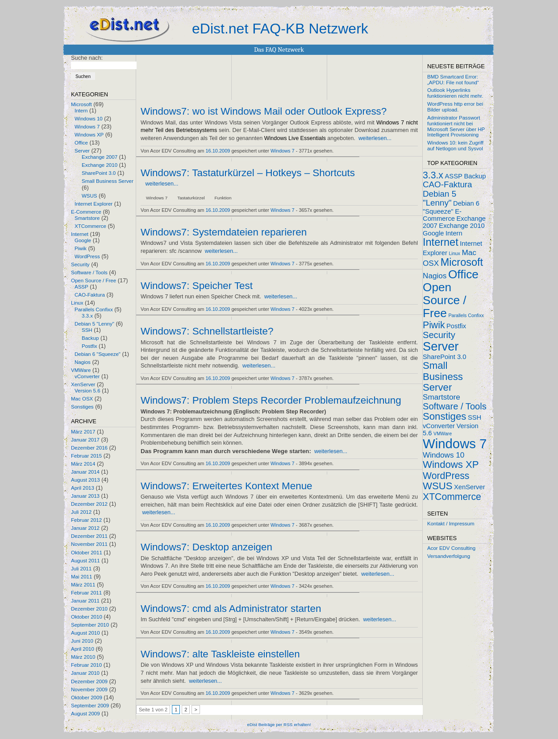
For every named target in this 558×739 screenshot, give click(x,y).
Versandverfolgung (448, 556)
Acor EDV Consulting (451, 548)
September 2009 (90, 705)
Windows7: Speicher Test (197, 286)
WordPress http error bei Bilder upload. (455, 106)
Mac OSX (82, 398)
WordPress (87, 256)
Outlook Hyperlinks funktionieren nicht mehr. (455, 93)
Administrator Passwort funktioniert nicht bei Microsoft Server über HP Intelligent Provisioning (456, 126)
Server (82, 150)
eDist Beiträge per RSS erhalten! (279, 724)
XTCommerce (90, 226)
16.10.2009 (218, 150)
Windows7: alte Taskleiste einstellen (220, 654)
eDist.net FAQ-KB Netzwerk (280, 29)
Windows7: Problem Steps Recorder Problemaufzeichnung (271, 400)
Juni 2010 (82, 641)
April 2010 (82, 649)
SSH (87, 330)
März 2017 (83, 431)
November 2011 (89, 544)
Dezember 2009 (89, 681)
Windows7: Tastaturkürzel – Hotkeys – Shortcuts (248, 173)
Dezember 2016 (89, 447)
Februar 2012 (86, 520)
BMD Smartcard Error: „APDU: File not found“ (453, 79)
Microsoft (81, 104)
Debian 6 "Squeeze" (98, 354)
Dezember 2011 (89, 536)
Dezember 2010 (89, 608)
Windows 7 (87, 126)
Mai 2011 (81, 576)
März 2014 (83, 464)
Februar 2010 (86, 665)
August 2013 (85, 480)
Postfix (89, 346)
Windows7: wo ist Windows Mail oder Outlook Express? (264, 111)
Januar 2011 (85, 600)
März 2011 (83, 584)
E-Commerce (86, 212)
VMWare (81, 370)
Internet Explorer (93, 203)
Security (80, 264)
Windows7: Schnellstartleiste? (207, 331)
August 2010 (85, 633)
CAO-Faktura (90, 294)
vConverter (87, 376)
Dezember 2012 (89, 504)
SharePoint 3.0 (99, 173)
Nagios (83, 362)
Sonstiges (82, 406)
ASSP (81, 286)
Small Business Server (107, 181)
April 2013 (82, 488)
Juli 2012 (81, 512)
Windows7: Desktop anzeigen (206, 547)
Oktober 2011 (86, 552)
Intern (81, 110)
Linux (77, 303)
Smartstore (87, 218)
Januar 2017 (85, 439)
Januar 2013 (85, 496)
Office (81, 142)
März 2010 (83, 657)
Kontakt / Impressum (451, 523)
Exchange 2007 (99, 157)
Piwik (81, 248)
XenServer (83, 384)
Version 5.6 (87, 390)
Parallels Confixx (94, 309)
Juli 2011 (81, 568)
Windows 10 (89, 118)
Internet (79, 234)
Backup (90, 338)
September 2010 (90, 625)
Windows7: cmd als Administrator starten (231, 608)
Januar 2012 (85, 528)
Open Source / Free (93, 280)
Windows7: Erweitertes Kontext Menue (226, 486)
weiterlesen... (374, 138)
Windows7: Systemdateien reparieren (224, 232)
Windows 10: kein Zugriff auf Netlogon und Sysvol (455, 145)
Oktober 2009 (86, 697)
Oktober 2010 (86, 616)
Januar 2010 (85, 673)
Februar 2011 (86, 592)
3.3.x (87, 315)
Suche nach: (87, 57)
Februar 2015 (86, 455)
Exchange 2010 (99, 165)
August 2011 (85, 560)
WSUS (89, 195)
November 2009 (89, 689)
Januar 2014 (85, 472)
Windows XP (89, 134)
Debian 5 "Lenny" (94, 323)
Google (83, 240)
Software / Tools (89, 272)
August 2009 (85, 713)
